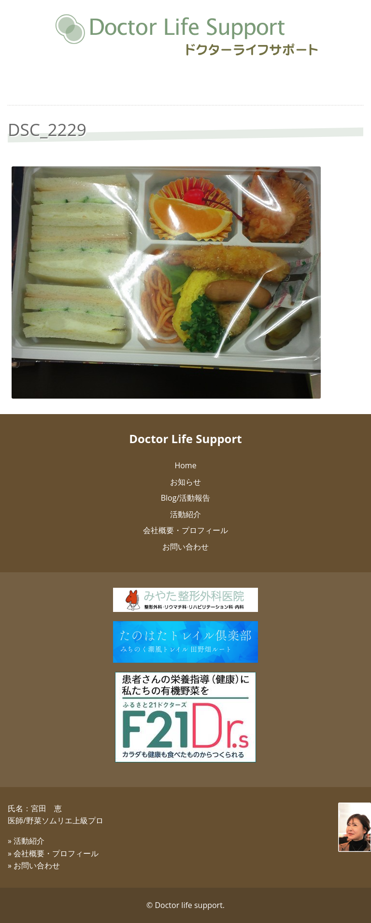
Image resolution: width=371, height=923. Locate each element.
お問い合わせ (185, 546)
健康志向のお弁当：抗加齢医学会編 (185, 89)
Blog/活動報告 (186, 497)
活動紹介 (185, 514)
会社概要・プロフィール (185, 530)
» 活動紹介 (26, 840)
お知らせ (185, 481)
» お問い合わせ (34, 865)
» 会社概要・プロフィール (53, 853)
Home (185, 465)
